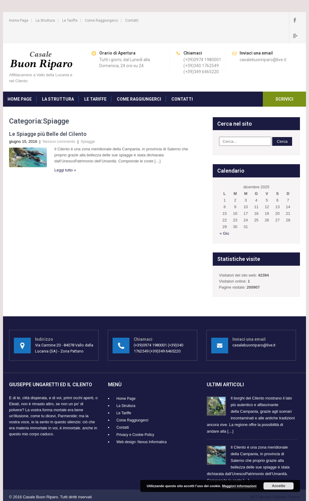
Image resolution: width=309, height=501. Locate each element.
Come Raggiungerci (101, 20)
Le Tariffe (70, 20)
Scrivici (284, 83)
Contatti (132, 20)
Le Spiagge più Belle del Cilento (48, 118)
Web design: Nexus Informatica (141, 426)
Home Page (18, 20)
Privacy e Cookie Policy (135, 419)
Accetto (278, 486)
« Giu (224, 217)
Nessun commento (59, 126)
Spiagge (88, 126)
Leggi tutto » (65, 154)
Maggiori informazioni (239, 486)
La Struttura (45, 20)
